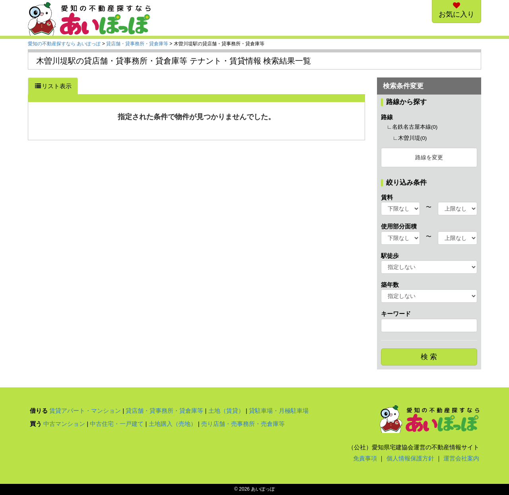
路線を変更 (429, 157)
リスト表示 (53, 86)
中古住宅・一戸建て (117, 423)
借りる (39, 410)
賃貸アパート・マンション (85, 410)
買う (36, 423)
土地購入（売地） (172, 423)
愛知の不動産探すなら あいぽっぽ (64, 43)
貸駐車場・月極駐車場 (279, 410)
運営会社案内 (461, 458)
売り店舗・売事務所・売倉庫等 (243, 423)
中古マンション (64, 423)
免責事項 (365, 458)
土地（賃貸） (226, 410)
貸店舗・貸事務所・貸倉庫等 (137, 43)
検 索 (429, 357)
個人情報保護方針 (410, 458)
